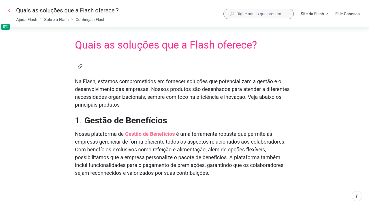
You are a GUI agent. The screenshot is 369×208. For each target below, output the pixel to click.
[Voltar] (9, 10)
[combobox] (258, 14)
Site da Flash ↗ (314, 14)
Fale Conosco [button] (347, 14)
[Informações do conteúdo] (357, 196)
